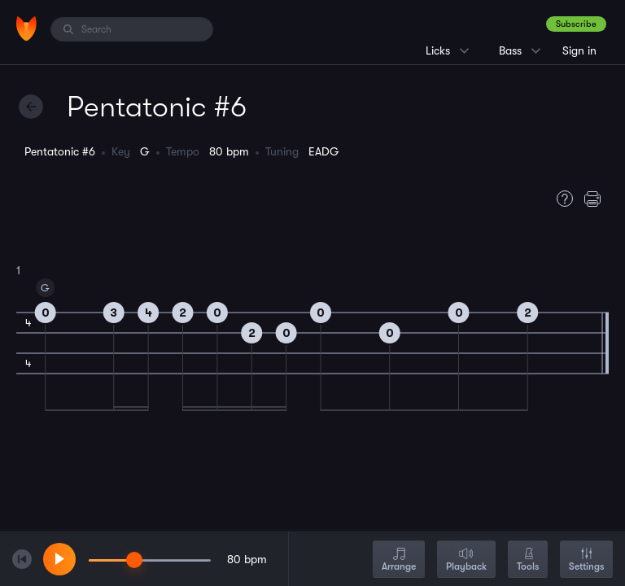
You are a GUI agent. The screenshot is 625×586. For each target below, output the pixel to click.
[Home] (26, 28)
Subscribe (576, 24)
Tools (528, 560)
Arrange (399, 560)
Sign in (579, 50)
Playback (466, 560)
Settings (586, 560)
